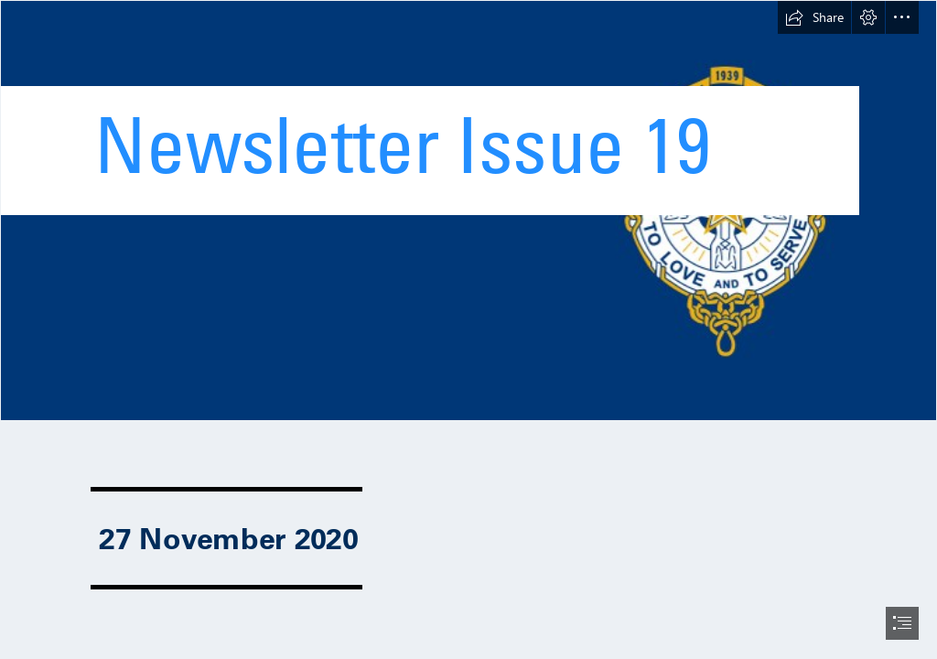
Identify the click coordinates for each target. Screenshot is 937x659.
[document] (468, 329)
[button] (814, 17)
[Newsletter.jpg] (468, 210)
